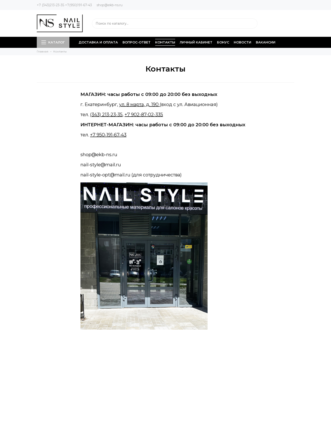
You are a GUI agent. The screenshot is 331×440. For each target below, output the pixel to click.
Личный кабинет (196, 42)
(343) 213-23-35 (106, 114)
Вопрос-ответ (137, 42)
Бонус (223, 42)
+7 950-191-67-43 (108, 135)
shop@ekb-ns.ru (110, 5)
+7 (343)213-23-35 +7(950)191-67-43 (64, 5)
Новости (242, 42)
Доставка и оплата (98, 42)
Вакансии (265, 42)
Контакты (165, 42)
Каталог (53, 42)
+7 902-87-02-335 (144, 114)
